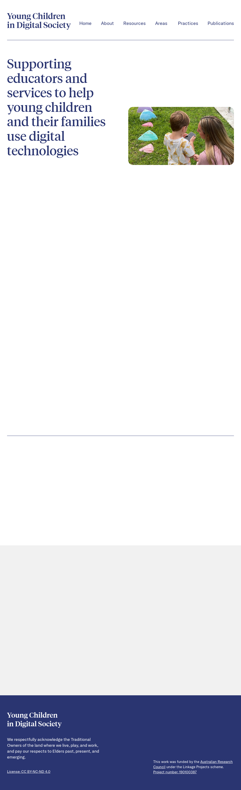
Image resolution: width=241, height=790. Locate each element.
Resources (134, 23)
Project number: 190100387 (175, 772)
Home (85, 23)
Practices (188, 23)
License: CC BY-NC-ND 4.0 (28, 772)
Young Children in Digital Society (39, 21)
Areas (162, 23)
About (107, 23)
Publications (221, 23)
